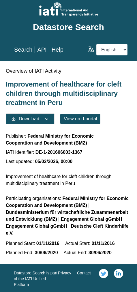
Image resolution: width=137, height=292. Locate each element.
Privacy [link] (64, 273)
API (41, 49)
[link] (103, 278)
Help (57, 49)
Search (23, 49)
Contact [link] (84, 273)
